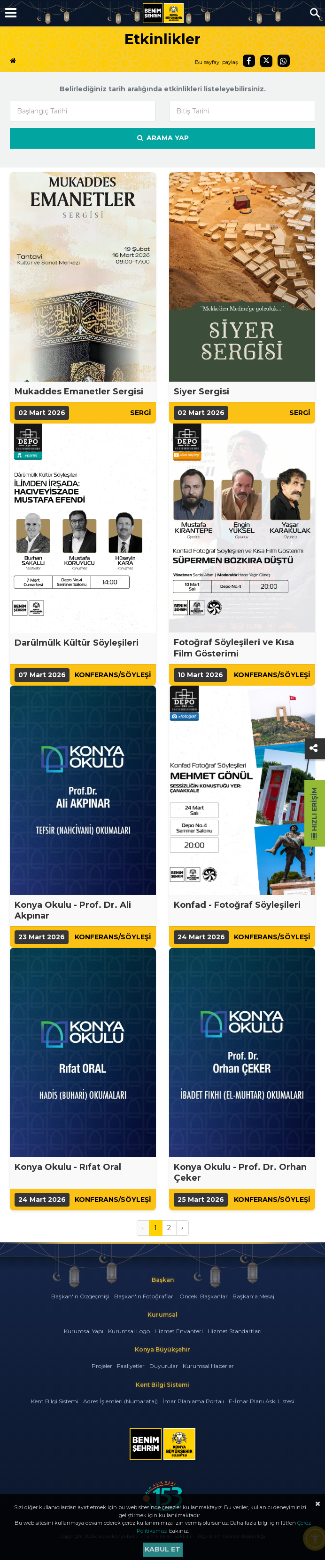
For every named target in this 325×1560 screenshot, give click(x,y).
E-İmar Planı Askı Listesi (261, 1401)
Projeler (102, 1365)
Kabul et (162, 1549)
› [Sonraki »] (182, 1228)
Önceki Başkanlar (203, 1296)
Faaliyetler (131, 1365)
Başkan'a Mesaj (253, 1296)
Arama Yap (162, 138)
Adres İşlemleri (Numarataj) (120, 1401)
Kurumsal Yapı (83, 1331)
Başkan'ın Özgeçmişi (80, 1296)
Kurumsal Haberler (208, 1365)
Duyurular (163, 1365)
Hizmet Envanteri (179, 1331)
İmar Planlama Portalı (193, 1401)
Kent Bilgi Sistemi (54, 1401)
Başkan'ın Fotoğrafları (144, 1296)
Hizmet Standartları (235, 1331)
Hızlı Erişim (314, 813)
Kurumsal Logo (129, 1331)
